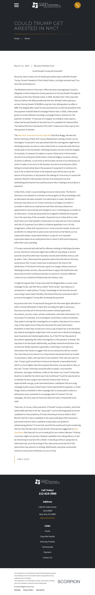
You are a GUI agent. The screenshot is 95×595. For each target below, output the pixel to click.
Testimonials (47, 547)
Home (47, 531)
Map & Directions (47, 518)
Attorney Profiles (47, 541)
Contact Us (47, 557)
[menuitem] (17, 589)
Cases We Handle (47, 536)
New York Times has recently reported (34, 135)
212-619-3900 (47, 493)
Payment (47, 552)
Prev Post (23, 459)
